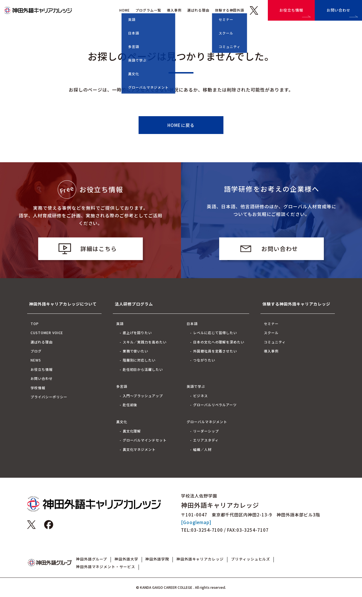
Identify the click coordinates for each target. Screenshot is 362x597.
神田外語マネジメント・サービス (105, 566)
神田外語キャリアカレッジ (200, 559)
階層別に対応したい (139, 360)
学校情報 (38, 387)
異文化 (121, 421)
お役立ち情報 (291, 10)
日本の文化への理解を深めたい (218, 341)
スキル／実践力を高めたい (145, 341)
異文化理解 (132, 431)
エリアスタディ (206, 440)
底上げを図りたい (137, 332)
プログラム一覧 (148, 10)
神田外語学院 (157, 559)
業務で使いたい (135, 351)
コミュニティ (275, 341)
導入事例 (174, 10)
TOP (35, 323)
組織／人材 (202, 449)
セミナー (271, 323)
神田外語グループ (91, 559)
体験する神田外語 (229, 10)
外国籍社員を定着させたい (215, 351)
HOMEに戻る (181, 125)
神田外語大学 (126, 559)
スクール (271, 332)
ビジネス (200, 395)
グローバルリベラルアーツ (215, 404)
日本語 (192, 323)
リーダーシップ (206, 431)
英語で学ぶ (196, 386)
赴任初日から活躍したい (143, 369)
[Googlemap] (196, 522)
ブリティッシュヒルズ (250, 559)
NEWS (36, 360)
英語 (120, 323)
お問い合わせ (338, 10)
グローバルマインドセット (145, 440)
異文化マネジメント (139, 449)
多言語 (121, 386)
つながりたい (204, 360)
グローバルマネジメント (207, 421)
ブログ (36, 351)
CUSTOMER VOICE (47, 332)
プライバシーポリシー (49, 396)
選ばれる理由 (198, 10)
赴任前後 (130, 404)
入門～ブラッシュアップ (143, 395)
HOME (124, 10)
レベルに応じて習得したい (215, 332)
